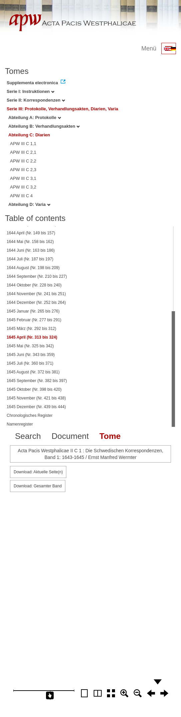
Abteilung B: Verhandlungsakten (44, 126)
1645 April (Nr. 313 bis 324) (32, 337)
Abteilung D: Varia (29, 204)
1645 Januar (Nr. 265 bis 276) (33, 311)
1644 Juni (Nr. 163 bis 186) (31, 250)
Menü (148, 48)
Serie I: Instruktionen (30, 91)
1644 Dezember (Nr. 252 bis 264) (36, 302)
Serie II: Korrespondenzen (36, 100)
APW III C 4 (21, 195)
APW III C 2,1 (23, 152)
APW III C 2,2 (23, 160)
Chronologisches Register (29, 415)
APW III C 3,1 (23, 178)
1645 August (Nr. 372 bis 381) (33, 372)
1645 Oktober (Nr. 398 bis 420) (34, 389)
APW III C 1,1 (23, 143)
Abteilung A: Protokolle (34, 117)
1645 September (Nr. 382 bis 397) (37, 380)
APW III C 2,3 (23, 169)
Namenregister (20, 424)
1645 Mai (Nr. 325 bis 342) (30, 346)
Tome (110, 436)
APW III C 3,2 (23, 187)
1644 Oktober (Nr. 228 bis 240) (34, 285)
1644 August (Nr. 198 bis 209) (33, 267)
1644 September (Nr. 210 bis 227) (37, 276)
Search (28, 436)
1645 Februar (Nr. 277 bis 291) (34, 320)
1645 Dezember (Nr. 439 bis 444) (36, 406)
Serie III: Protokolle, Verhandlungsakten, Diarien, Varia (62, 108)
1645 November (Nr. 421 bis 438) (36, 398)
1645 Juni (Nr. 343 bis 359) (31, 354)
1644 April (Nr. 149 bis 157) (31, 233)
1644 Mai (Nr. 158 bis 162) (30, 241)
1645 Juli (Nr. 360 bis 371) (30, 363)
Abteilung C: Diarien (29, 134)
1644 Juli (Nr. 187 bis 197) (30, 259)
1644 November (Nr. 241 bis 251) (36, 293)
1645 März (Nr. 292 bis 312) (31, 328)
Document (70, 436)
